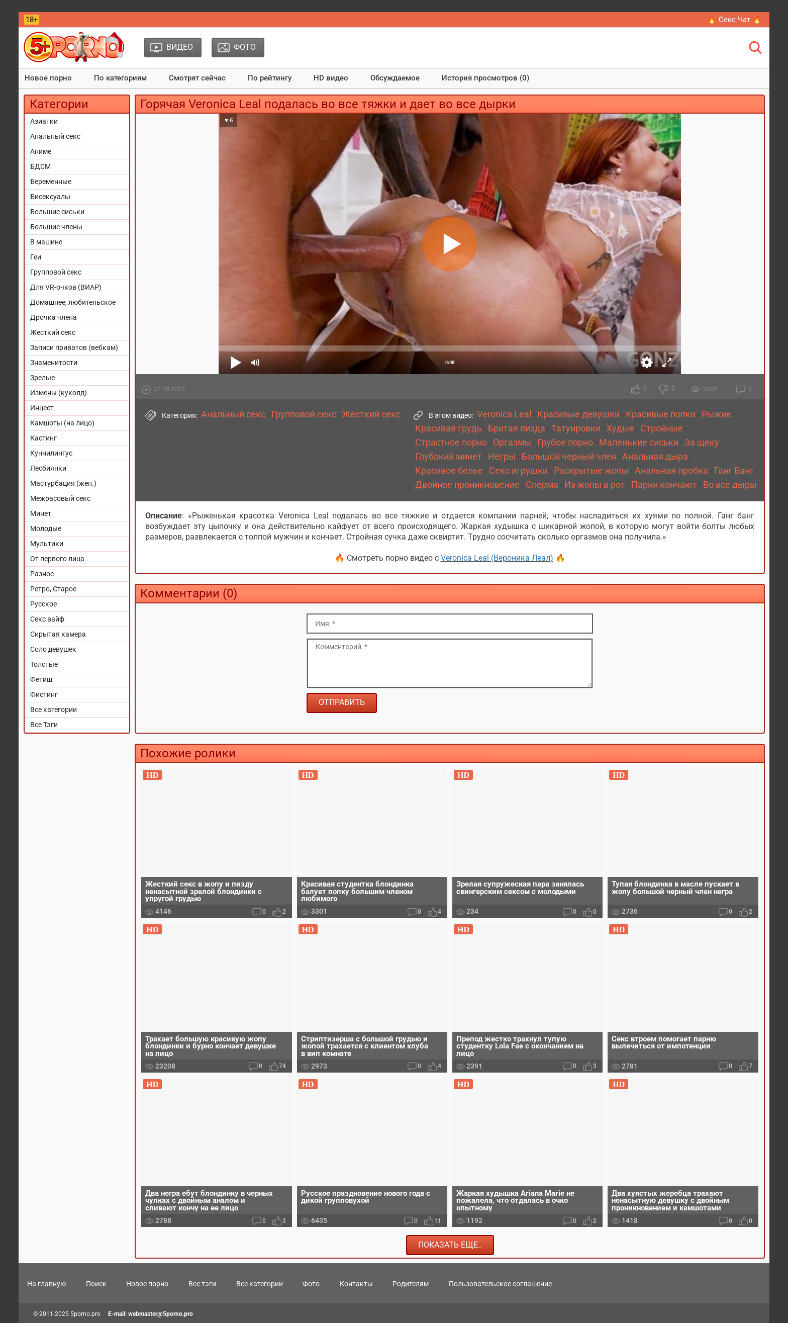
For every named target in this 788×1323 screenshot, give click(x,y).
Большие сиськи (57, 212)
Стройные (661, 428)
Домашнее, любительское (73, 302)
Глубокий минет (448, 457)
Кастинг (43, 438)
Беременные (50, 182)
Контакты (356, 1284)
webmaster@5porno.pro (160, 1313)
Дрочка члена (53, 317)
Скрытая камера (58, 634)
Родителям (410, 1284)
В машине (46, 242)
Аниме (40, 151)
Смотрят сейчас (197, 77)
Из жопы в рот (594, 485)
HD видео (331, 77)
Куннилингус (51, 453)
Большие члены (56, 227)
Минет (40, 513)
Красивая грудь (448, 428)
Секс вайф (47, 619)
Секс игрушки (518, 471)
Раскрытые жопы (591, 471)
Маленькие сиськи (638, 442)
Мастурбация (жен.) (63, 483)
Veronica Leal (504, 414)
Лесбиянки (48, 468)
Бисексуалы (50, 197)
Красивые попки (661, 414)
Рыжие (716, 414)
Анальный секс (55, 136)
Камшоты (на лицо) (62, 423)
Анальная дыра (655, 457)
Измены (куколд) (58, 393)
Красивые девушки (578, 414)
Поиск (96, 1284)
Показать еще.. (450, 1245)
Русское (43, 604)
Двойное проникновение (467, 485)
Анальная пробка (671, 471)
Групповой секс (55, 272)
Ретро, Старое (53, 589)
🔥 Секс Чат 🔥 (734, 19)
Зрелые (42, 378)
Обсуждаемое (395, 77)
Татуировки (576, 428)
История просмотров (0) (485, 77)
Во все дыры (730, 485)
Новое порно (48, 77)
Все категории (53, 709)
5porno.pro (85, 1313)
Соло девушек (53, 649)
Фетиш (41, 679)
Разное (42, 574)
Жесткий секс (52, 332)
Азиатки (44, 121)
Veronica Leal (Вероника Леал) (497, 558)
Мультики (46, 544)
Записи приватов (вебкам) (74, 347)
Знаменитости (53, 363)
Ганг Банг (734, 471)
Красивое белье (449, 471)
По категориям (120, 77)
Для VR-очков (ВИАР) (66, 287)
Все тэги (202, 1284)
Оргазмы (512, 442)
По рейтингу (269, 77)
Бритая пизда (516, 428)
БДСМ (40, 166)
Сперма (542, 485)
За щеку (701, 442)
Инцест (42, 408)
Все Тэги (44, 725)
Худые (620, 428)
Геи (35, 257)
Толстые (44, 664)
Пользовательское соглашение (500, 1284)
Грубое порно (565, 442)
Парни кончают (664, 485)
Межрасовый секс (60, 498)
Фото (311, 1284)
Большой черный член (569, 457)
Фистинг (44, 694)
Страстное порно (451, 442)
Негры (502, 457)
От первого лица (57, 559)
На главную (46, 1284)
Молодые (45, 528)
